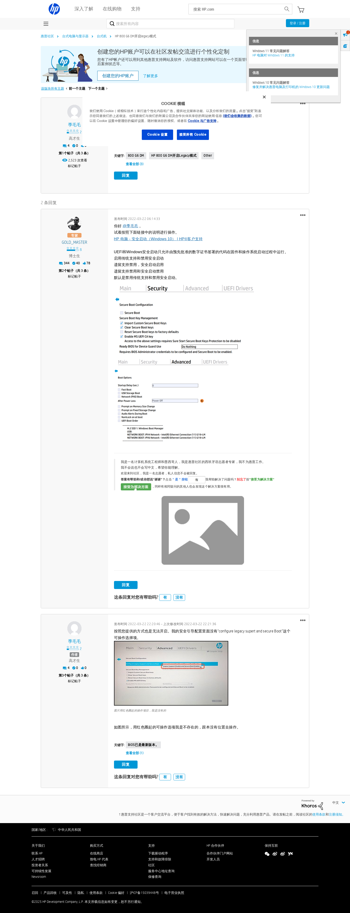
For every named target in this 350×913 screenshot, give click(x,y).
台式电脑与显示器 (75, 36)
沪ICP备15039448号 (144, 892)
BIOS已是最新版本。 (143, 744)
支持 (151, 845)
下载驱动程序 (158, 852)
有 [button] (165, 596)
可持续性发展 (41, 870)
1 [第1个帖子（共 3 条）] (63, 153)
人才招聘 (38, 858)
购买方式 (96, 845)
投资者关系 (40, 864)
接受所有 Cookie (193, 134)
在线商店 (96, 852)
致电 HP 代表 (99, 858)
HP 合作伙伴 (215, 845)
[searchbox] (235, 9)
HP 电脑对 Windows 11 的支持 (273, 55)
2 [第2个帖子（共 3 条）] (63, 270)
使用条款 (319, 813)
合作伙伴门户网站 (220, 852)
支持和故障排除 (159, 858)
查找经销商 (98, 864)
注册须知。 (337, 813)
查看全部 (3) (134, 164)
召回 (35, 892)
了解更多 (150, 76)
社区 (151, 864)
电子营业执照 (174, 892)
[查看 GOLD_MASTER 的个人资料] (74, 241)
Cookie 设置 (157, 134)
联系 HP (37, 852)
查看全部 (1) (134, 752)
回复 (126, 175)
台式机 (102, 36)
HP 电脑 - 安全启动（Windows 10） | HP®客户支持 (158, 238)
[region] (176, 118)
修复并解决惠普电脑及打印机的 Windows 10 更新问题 (291, 87)
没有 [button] (179, 596)
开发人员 (213, 858)
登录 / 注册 (297, 23)
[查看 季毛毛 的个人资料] (74, 125)
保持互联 (271, 845)
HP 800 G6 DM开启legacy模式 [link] (135, 36)
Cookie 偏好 (116, 892)
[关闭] (264, 97)
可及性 (67, 892)
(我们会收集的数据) (237, 116)
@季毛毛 (130, 225)
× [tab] (336, 33)
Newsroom (39, 876)
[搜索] (170, 23)
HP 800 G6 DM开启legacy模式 (173, 155)
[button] (303, 103)
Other (207, 155)
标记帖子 (74, 166)
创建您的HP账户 (118, 75)
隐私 (80, 892)
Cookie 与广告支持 (202, 121)
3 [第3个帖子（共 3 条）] (63, 675)
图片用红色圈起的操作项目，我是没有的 (140, 709)
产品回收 (50, 892)
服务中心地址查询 (161, 870)
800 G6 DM (136, 155)
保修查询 (154, 876)
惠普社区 (47, 36)
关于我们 (38, 845)
